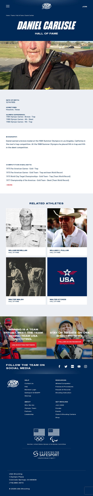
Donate (58, 408)
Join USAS (59, 405)
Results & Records (62, 389)
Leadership (29, 414)
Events (58, 411)
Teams (13, 15)
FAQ (26, 386)
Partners (28, 411)
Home (8, 15)
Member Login (30, 389)
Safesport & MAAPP (32, 392)
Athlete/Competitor (62, 383)
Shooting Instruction (63, 392)
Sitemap (28, 396)
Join (84, 6)
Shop (57, 417)
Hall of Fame (20, 15)
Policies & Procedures (64, 386)
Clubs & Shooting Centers (65, 414)
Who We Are (29, 405)
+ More (9, 185)
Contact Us (29, 383)
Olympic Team (30, 408)
